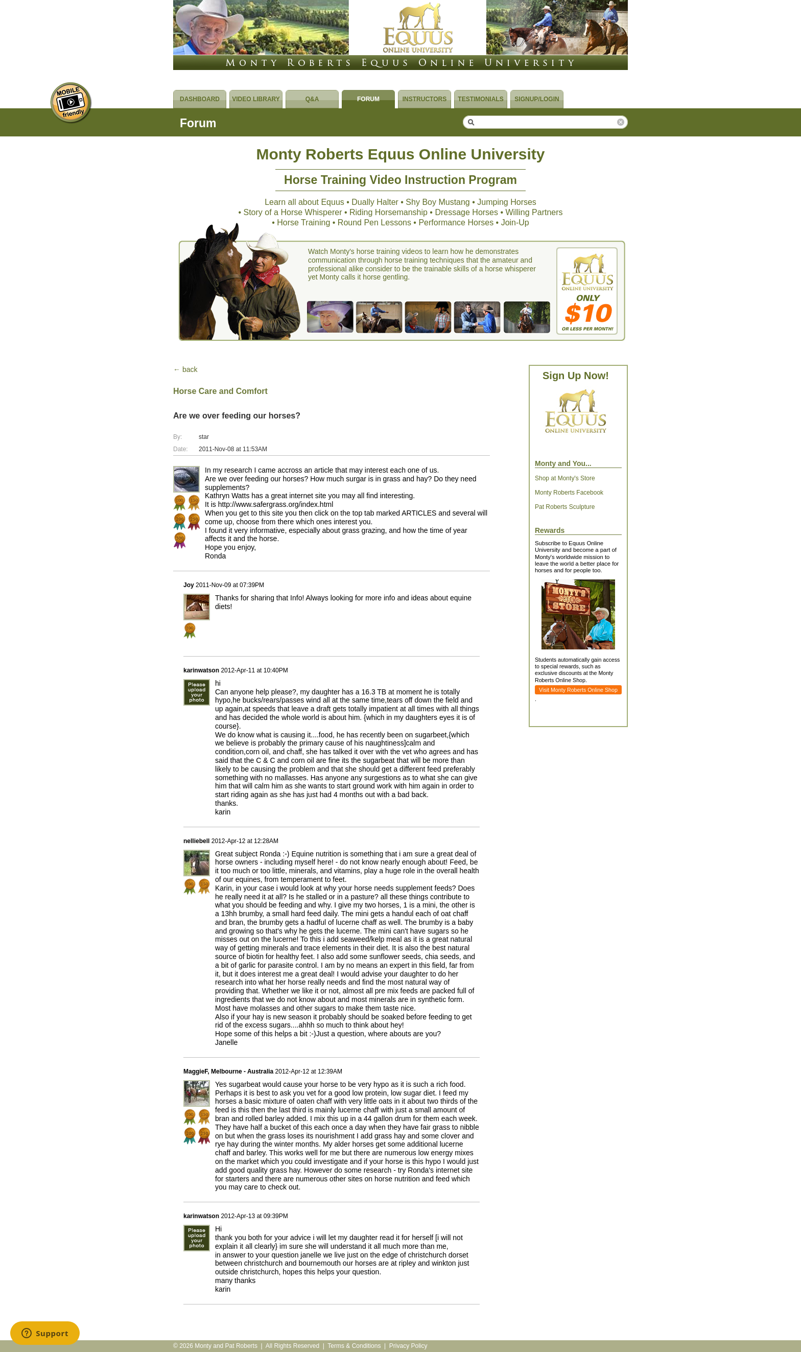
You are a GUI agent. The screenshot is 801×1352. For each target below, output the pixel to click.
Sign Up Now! (576, 375)
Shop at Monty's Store (565, 478)
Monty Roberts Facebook (569, 492)
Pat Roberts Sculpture (565, 506)
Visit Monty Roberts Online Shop (578, 690)
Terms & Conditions (354, 1345)
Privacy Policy (408, 1345)
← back (185, 369)
